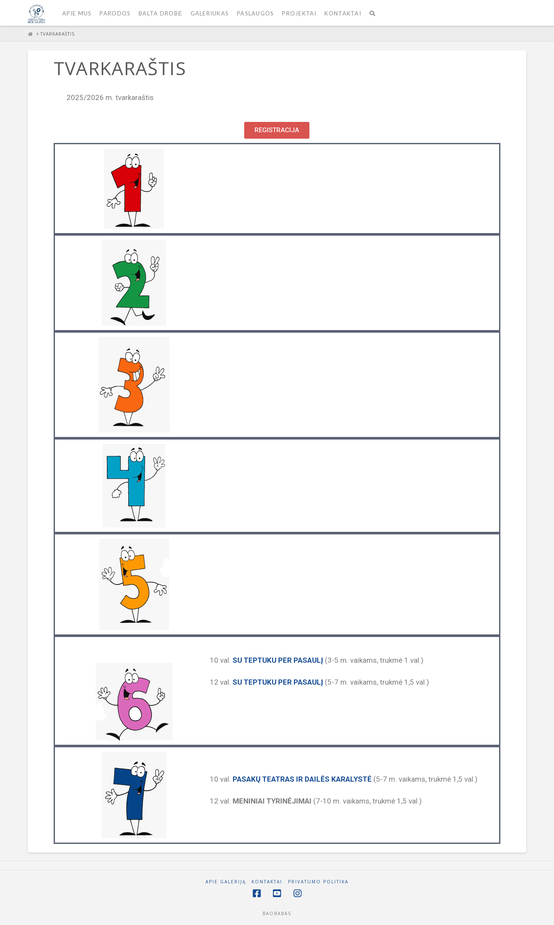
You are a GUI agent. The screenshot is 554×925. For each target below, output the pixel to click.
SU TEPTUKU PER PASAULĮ (278, 660)
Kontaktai (266, 882)
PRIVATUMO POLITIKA (318, 882)
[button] (276, 130)
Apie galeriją (226, 882)
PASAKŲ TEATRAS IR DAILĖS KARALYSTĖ (302, 779)
